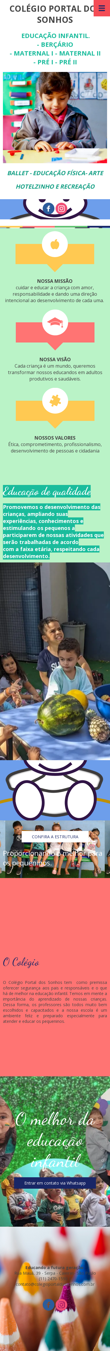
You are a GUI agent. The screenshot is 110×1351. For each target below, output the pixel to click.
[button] (55, 836)
